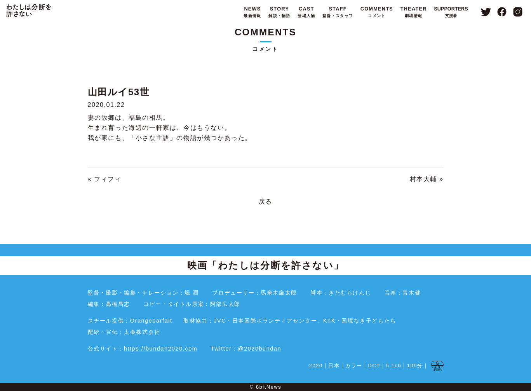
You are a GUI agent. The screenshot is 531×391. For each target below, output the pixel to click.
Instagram (518, 12)
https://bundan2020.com (161, 349)
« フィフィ (105, 179)
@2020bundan (259, 349)
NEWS (251, 12)
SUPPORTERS (451, 12)
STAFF (337, 12)
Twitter (486, 12)
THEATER (413, 12)
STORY (278, 12)
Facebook (502, 12)
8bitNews (268, 387)
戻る (265, 201)
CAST (305, 12)
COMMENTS (376, 12)
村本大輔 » (427, 179)
